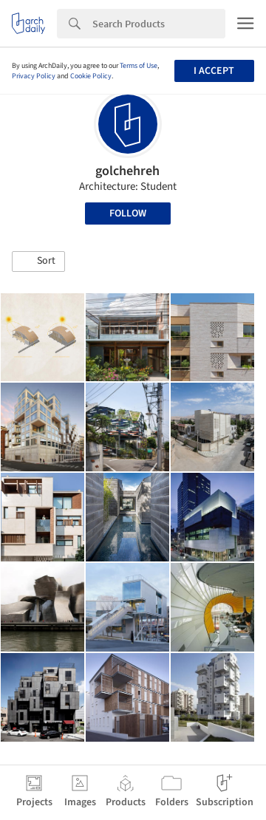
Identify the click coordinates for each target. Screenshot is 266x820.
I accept (214, 71)
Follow (127, 213)
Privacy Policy (33, 76)
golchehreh (127, 171)
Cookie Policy (91, 76)
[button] (38, 261)
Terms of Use (138, 66)
